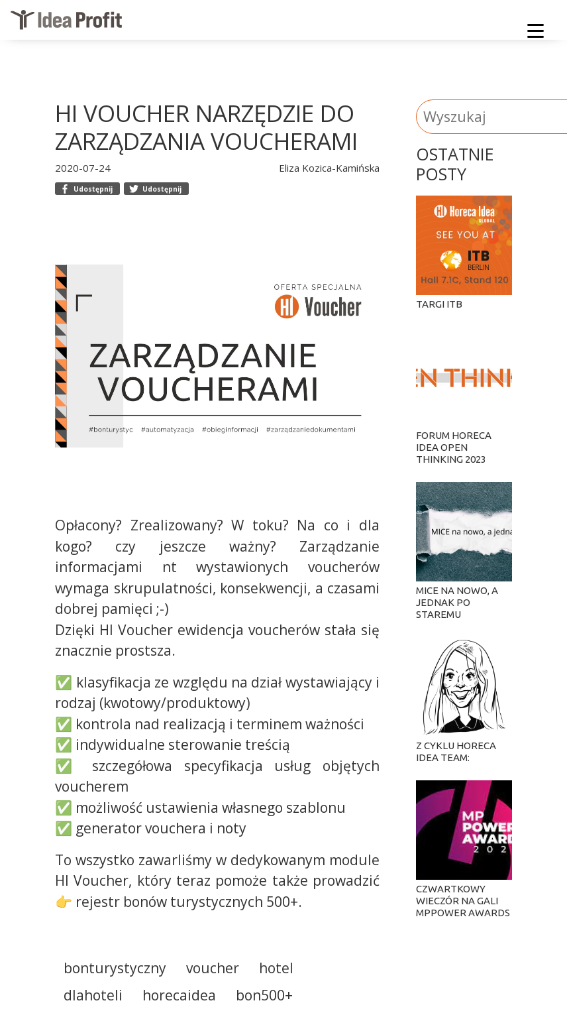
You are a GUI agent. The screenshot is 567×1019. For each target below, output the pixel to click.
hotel (276, 968)
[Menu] (535, 33)
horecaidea (179, 995)
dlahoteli (93, 995)
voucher (212, 968)
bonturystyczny (115, 968)
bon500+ (264, 995)
